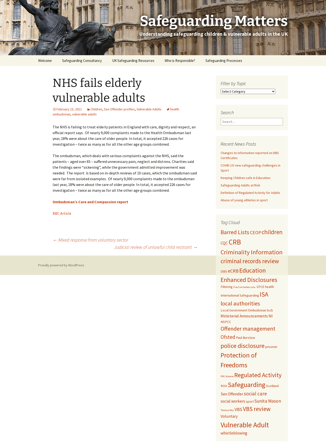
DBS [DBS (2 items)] (224, 271)
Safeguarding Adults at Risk (240, 185)
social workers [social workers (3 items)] (233, 401)
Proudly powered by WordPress (61, 265)
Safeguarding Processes (223, 60)
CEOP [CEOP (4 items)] (255, 232)
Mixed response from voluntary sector (90, 240)
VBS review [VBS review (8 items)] (257, 409)
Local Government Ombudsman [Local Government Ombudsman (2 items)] (243, 310)
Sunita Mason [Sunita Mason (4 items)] (267, 401)
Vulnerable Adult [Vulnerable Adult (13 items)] (245, 424)
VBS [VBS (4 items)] (238, 409)
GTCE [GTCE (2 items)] (260, 287)
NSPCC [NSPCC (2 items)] (226, 322)
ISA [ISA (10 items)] (264, 294)
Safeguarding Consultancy (82, 60)
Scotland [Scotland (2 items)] (272, 386)
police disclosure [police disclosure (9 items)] (243, 346)
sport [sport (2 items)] (250, 401)
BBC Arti (59, 213)
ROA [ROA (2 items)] (224, 386)
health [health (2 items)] (269, 287)
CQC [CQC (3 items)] (224, 243)
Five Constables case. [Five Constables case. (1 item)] (244, 287)
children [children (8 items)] (272, 232)
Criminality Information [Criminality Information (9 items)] (252, 252)
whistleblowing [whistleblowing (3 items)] (234, 433)
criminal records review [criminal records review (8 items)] (250, 261)
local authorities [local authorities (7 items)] (240, 303)
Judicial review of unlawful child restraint (156, 247)
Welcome (45, 60)
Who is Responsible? (180, 60)
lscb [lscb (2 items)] (270, 310)
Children (96, 109)
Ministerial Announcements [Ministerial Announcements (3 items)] (244, 316)
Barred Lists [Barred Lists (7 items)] (235, 232)
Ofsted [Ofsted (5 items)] (228, 337)
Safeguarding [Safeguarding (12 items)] (246, 384)
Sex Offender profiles (119, 109)
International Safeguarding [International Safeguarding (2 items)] (240, 295)
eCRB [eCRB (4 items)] (233, 271)
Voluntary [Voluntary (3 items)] (229, 416)
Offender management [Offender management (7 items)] (248, 328)
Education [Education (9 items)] (252, 270)
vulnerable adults (84, 114)
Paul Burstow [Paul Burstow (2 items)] (245, 337)
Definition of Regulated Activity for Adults (250, 193)
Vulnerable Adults (149, 109)
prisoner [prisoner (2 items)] (271, 347)
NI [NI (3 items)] (271, 316)
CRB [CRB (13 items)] (235, 242)
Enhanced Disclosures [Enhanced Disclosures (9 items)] (249, 280)
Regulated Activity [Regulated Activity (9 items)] (258, 375)
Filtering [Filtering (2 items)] (227, 287)
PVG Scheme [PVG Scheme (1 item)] (227, 376)
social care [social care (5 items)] (255, 393)
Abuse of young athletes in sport (244, 200)
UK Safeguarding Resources (133, 60)
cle (68, 213)
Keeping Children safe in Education (246, 178)
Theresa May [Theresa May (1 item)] (227, 410)
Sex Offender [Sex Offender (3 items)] (232, 394)
